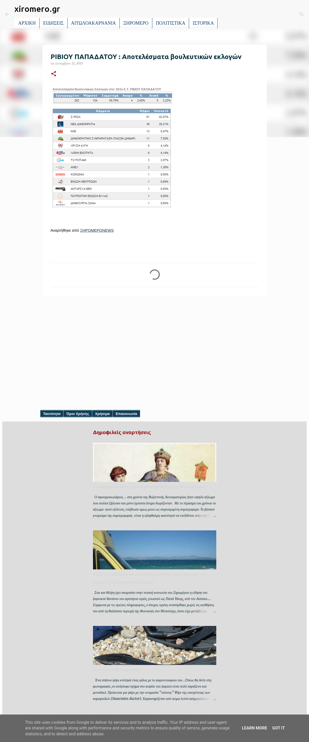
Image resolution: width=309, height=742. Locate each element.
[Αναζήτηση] (225, 14)
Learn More (254, 728)
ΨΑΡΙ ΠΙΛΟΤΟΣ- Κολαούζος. (117, 670)
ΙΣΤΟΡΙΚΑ (203, 23)
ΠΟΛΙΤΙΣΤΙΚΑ (170, 23)
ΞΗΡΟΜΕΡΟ (135, 23)
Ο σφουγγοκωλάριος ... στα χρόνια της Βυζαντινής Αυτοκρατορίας (149, 487)
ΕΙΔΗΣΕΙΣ (53, 23)
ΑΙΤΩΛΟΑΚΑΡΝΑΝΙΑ (93, 23)
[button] (54, 74)
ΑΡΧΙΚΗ (27, 23)
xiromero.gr (37, 8)
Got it (278, 728)
